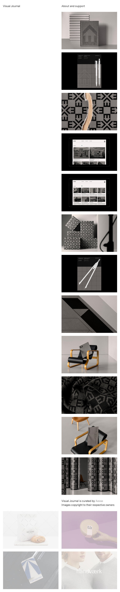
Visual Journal (11, 6)
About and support (73, 6)
